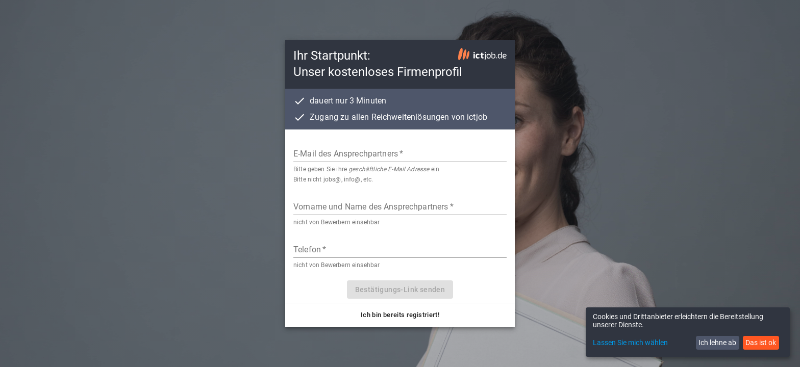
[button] (400, 315)
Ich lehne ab (717, 342)
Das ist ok (760, 342)
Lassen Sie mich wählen (630, 342)
